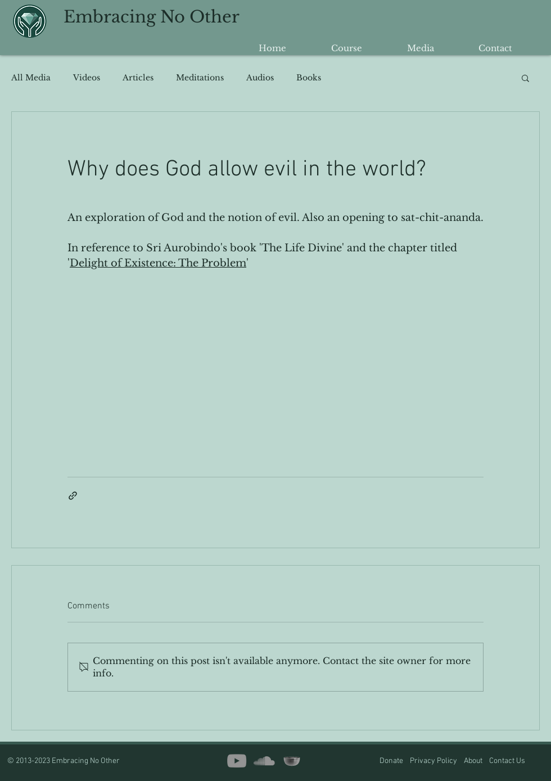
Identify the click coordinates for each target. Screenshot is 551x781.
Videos (86, 78)
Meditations (200, 78)
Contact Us (507, 761)
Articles (138, 78)
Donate (392, 761)
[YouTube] (237, 761)
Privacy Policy (433, 761)
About (476, 761)
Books (308, 78)
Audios (260, 78)
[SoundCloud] (264, 761)
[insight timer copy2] (292, 761)
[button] (525, 77)
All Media (31, 78)
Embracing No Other (152, 17)
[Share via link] (72, 495)
